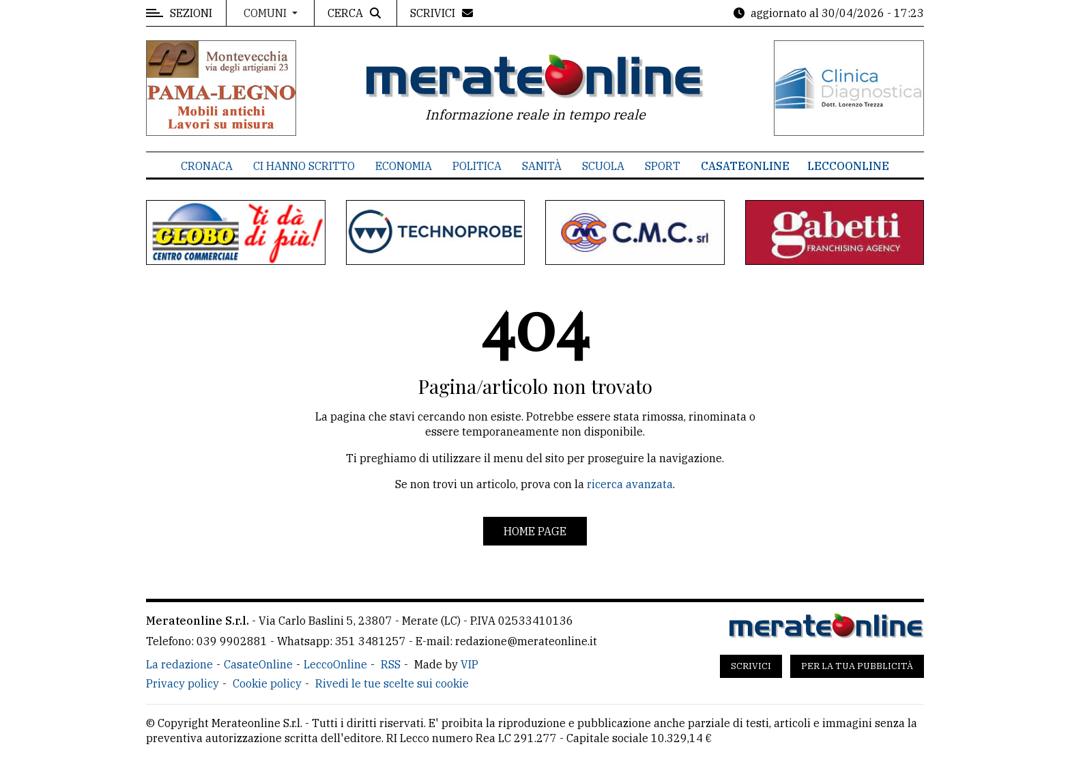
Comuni (266, 13)
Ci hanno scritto (304, 166)
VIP (469, 664)
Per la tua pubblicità (857, 666)
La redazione (179, 664)
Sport (662, 166)
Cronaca (207, 166)
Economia (403, 166)
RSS (391, 664)
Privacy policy (182, 683)
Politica (477, 166)
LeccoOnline (848, 166)
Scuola (603, 166)
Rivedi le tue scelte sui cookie (392, 683)
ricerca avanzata (630, 484)
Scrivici (751, 666)
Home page (535, 531)
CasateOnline (745, 166)
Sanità (542, 166)
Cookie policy (267, 683)
